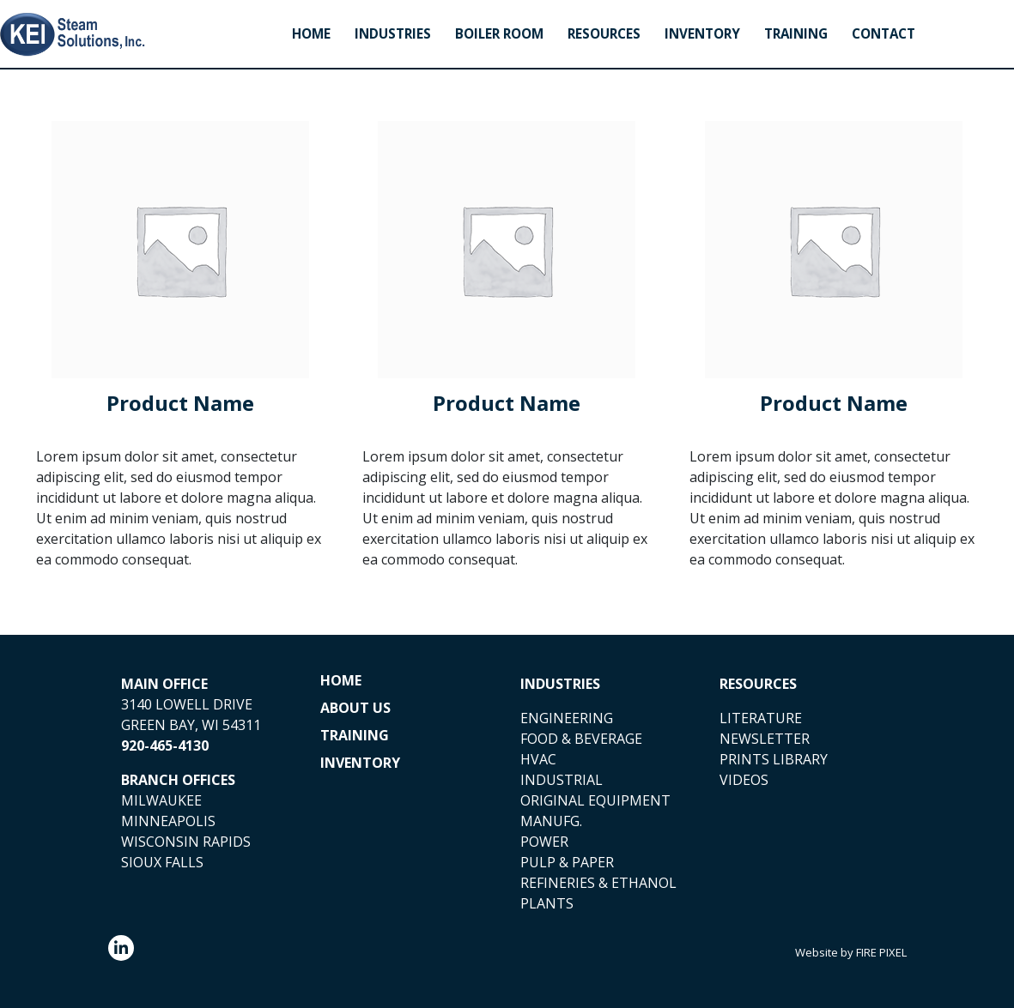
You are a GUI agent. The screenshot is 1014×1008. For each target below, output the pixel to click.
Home (311, 33)
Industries (393, 33)
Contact (883, 33)
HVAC (538, 759)
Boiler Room (499, 33)
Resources (604, 33)
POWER (544, 841)
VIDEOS (744, 779)
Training (796, 33)
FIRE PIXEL (881, 952)
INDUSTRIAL (561, 779)
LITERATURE (761, 718)
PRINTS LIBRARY (774, 759)
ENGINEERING (566, 718)
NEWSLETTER (765, 738)
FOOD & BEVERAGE (581, 738)
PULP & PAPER (567, 862)
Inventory (702, 33)
